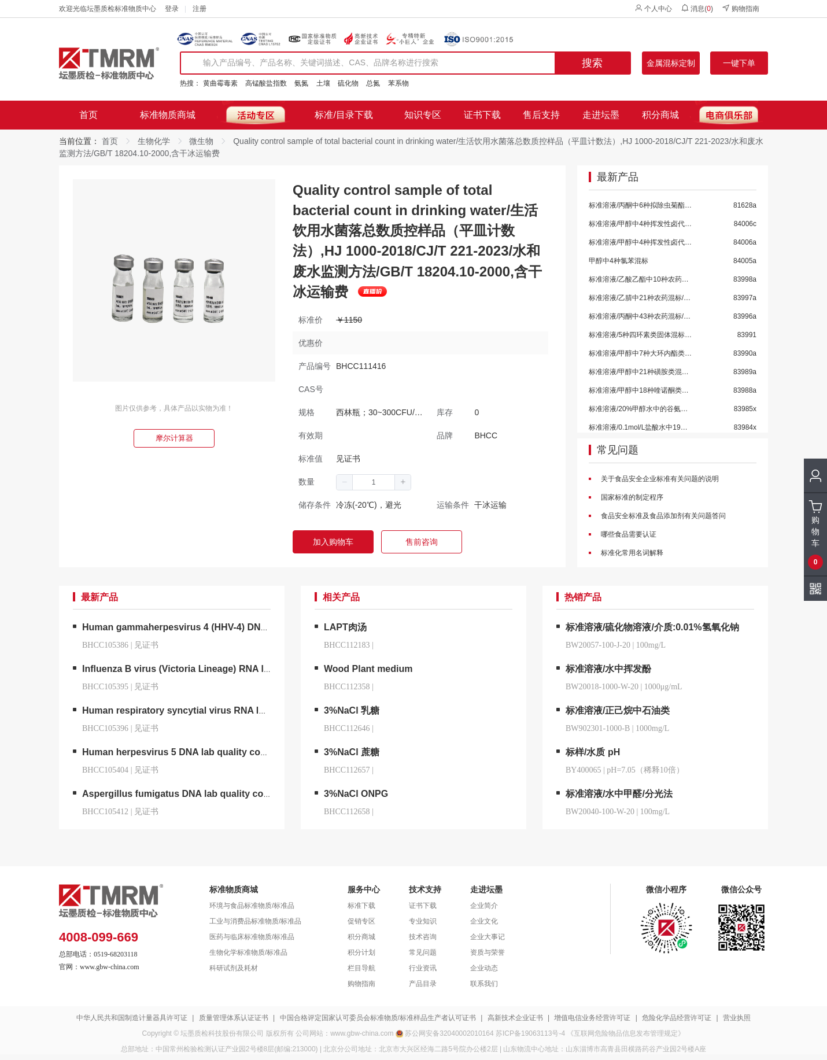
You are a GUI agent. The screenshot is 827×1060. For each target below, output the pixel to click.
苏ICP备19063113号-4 (530, 1033)
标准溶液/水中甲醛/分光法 (619, 794)
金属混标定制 (671, 63)
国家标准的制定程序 (631, 497)
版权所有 (280, 1033)
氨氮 (301, 83)
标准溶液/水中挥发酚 (608, 669)
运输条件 (453, 504)
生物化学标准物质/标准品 (248, 952)
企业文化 (484, 921)
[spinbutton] (373, 482)
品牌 (445, 435)
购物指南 (740, 8)
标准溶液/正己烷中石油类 (618, 710)
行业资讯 (423, 968)
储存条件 (314, 504)
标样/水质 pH (593, 752)
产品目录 (423, 984)
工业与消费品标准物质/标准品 (255, 921)
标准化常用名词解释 (631, 553)
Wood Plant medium (368, 669)
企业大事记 (487, 937)
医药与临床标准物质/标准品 (251, 937)
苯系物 (398, 83)
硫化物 (348, 83)
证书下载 (482, 115)
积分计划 (361, 952)
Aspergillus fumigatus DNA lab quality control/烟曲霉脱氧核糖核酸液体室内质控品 (258, 794)
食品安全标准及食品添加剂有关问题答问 (662, 516)
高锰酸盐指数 (266, 83)
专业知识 (423, 921)
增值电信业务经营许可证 (592, 1018)
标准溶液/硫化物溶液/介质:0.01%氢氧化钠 (652, 627)
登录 (172, 9)
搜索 (592, 63)
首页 (88, 115)
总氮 (373, 83)
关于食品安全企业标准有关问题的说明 (659, 479)
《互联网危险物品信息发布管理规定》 (626, 1033)
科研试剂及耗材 (233, 968)
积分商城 (660, 115)
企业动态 (484, 968)
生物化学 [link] (154, 141)
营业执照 (737, 1018)
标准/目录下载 (343, 115)
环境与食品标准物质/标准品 (251, 906)
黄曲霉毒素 (220, 83)
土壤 (323, 83)
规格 (306, 412)
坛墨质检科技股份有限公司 (222, 1033)
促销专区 (361, 921)
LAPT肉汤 (345, 627)
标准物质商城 (167, 115)
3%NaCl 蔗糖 (351, 752)
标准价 (310, 319)
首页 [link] (110, 141)
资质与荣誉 (487, 952)
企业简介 (484, 906)
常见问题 (617, 450)
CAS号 (310, 389)
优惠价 (310, 343)
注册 (199, 9)
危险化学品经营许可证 (676, 1018)
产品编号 (314, 366)
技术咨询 (423, 937)
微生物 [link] (201, 141)
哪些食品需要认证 (627, 534)
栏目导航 (361, 968)
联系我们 (484, 984)
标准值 (310, 458)
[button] (345, 482)
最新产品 (617, 177)
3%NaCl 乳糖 (351, 710)
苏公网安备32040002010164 (449, 1033)
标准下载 (361, 906)
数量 (306, 481)
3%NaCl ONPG (356, 794)
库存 (445, 412)
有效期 (310, 435)
